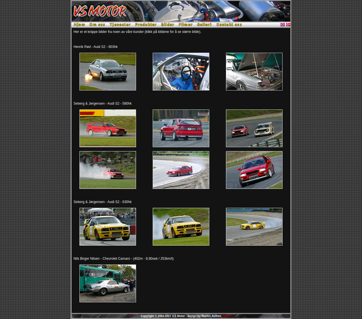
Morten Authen (211, 316)
